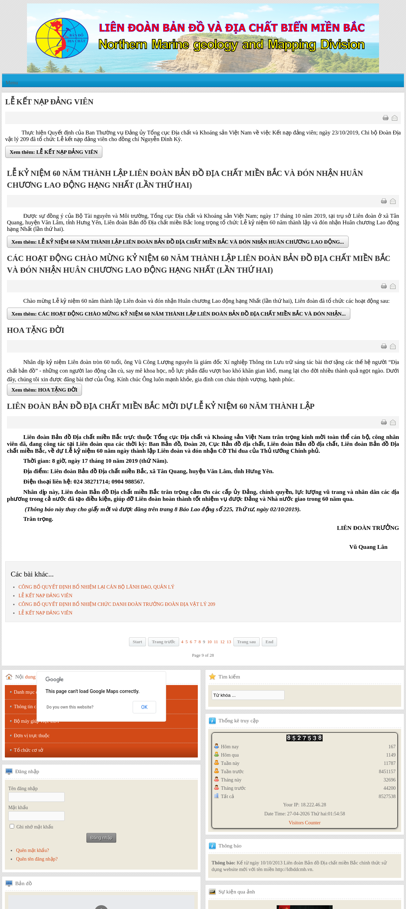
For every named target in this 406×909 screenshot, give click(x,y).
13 (229, 641)
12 (222, 641)
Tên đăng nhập (23, 788)
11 (216, 641)
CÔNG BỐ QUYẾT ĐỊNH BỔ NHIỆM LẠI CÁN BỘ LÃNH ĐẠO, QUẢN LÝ (96, 587)
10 (209, 641)
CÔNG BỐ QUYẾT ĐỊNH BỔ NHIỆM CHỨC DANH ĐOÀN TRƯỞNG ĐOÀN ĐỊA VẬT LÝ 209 (116, 604)
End (269, 641)
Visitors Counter (305, 822)
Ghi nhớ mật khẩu (35, 827)
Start (137, 641)
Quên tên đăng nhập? (36, 859)
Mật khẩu (18, 807)
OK (144, 707)
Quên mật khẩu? (32, 850)
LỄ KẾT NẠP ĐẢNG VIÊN (45, 595)
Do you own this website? (70, 707)
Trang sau (246, 641)
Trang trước (163, 641)
